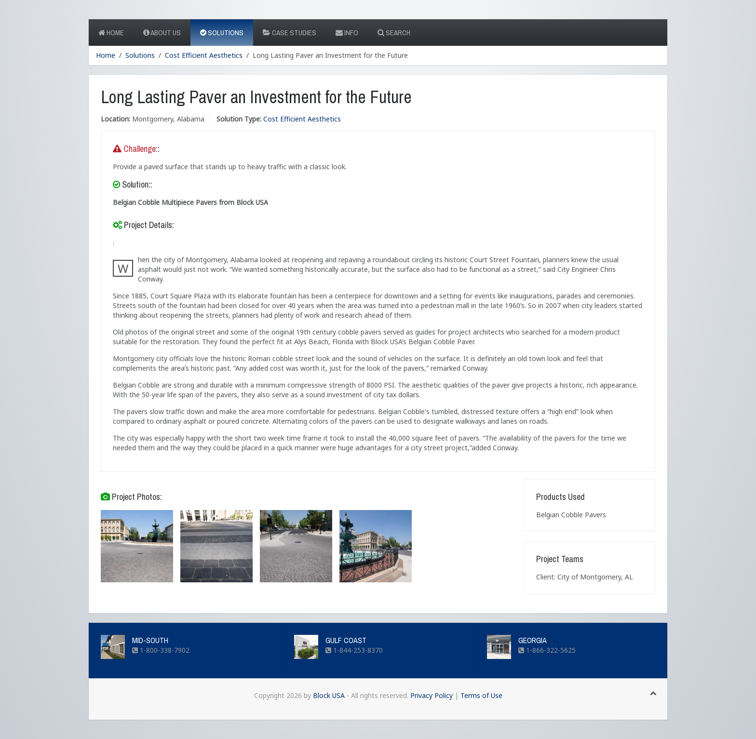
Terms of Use (481, 695)
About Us (162, 32)
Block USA (329, 695)
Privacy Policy (431, 695)
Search (394, 32)
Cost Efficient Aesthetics (204, 55)
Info (347, 32)
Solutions (221, 32)
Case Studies (289, 32)
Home (111, 32)
